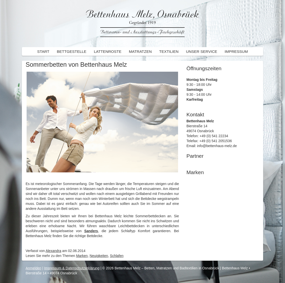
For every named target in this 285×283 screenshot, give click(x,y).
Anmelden (33, 268)
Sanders (91, 231)
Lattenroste (107, 51)
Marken (82, 256)
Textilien (169, 51)
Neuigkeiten (99, 256)
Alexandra (53, 251)
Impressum (236, 51)
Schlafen (116, 256)
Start (43, 51)
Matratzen (140, 51)
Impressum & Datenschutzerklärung (71, 268)
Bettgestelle (71, 51)
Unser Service (201, 51)
